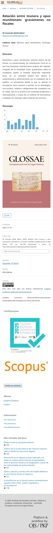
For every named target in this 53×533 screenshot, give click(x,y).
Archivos (13, 8)
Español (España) (11, 400)
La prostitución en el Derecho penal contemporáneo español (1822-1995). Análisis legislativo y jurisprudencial (26, 483)
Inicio (5, 8)
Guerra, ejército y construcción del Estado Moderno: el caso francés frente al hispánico (26, 472)
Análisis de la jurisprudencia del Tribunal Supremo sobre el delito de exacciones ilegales (25, 450)
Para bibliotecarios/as (12, 427)
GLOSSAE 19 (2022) (26, 8)
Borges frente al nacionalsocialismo (19, 442)
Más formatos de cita (12, 251)
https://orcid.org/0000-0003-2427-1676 (15, 36)
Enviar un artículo (13, 385)
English (7, 404)
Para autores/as (10, 423)
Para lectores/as (10, 420)
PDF (7, 215)
